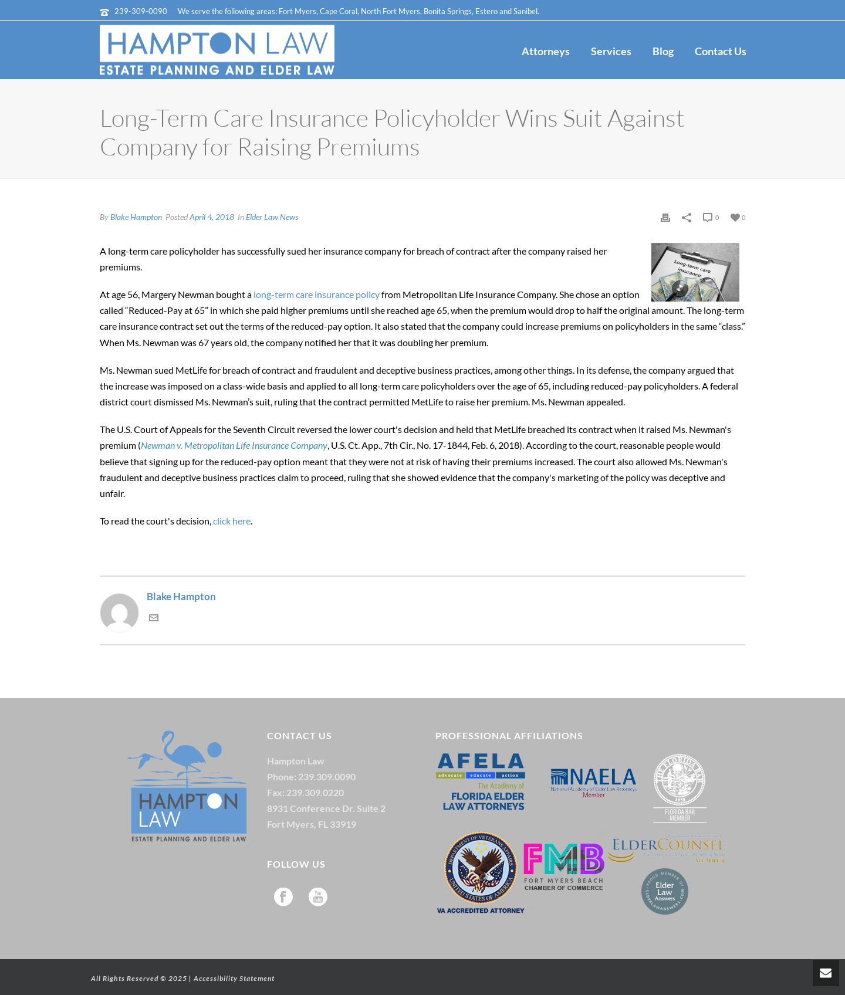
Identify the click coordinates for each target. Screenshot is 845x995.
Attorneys (546, 51)
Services (611, 51)
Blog (663, 51)
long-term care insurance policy (317, 294)
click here (232, 520)
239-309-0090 (140, 11)
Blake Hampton (136, 217)
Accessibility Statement (234, 978)
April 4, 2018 (212, 217)
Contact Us (720, 51)
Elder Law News (272, 217)
